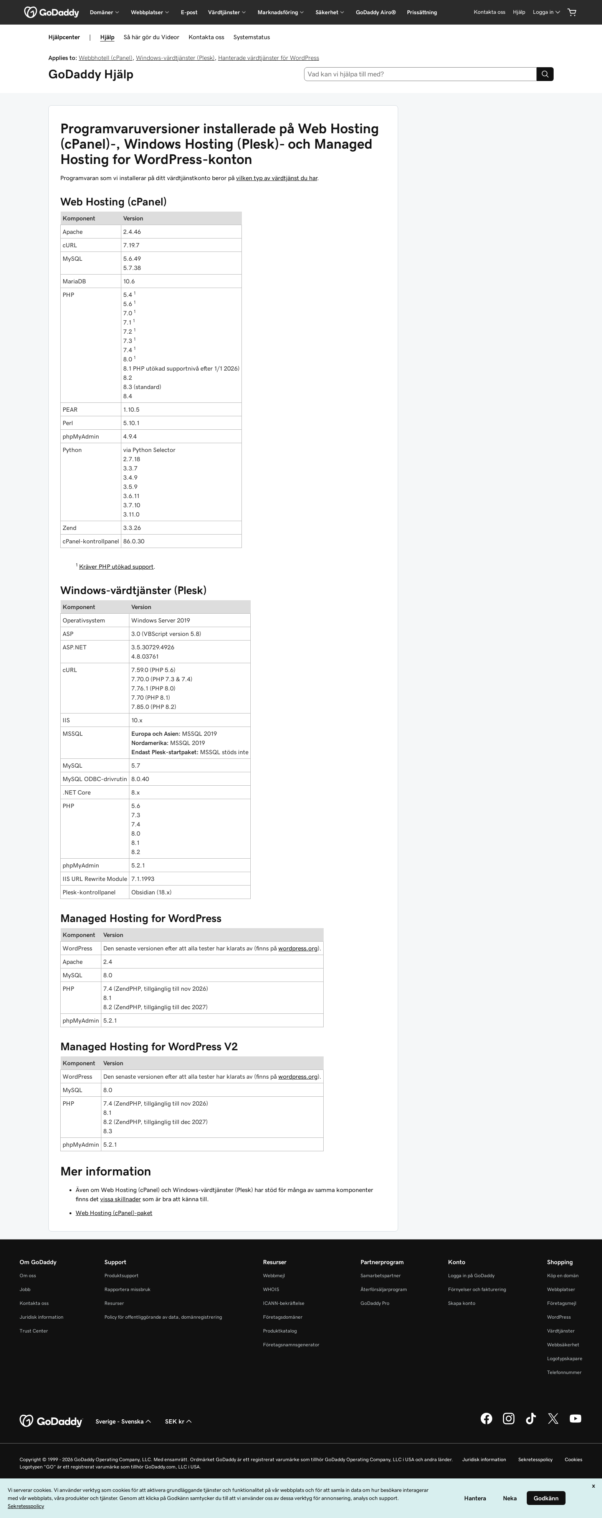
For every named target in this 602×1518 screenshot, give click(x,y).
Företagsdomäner (283, 1316)
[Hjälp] (519, 12)
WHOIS (271, 1289)
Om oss (28, 1275)
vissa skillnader (120, 1199)
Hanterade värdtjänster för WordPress (268, 58)
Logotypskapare (564, 1358)
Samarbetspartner (381, 1275)
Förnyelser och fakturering (477, 1289)
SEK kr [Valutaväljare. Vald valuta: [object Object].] (179, 1421)
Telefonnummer (564, 1372)
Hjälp (107, 37)
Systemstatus (251, 37)
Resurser (114, 1303)
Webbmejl (274, 1275)
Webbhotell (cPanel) (105, 58)
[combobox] (421, 74)
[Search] (545, 74)
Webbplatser (561, 1289)
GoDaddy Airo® (376, 12)
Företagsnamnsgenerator (291, 1344)
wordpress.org (298, 948)
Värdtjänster (561, 1330)
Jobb (25, 1289)
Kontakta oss (206, 37)
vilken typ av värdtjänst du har (276, 178)
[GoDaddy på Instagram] (509, 1423)
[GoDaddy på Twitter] (553, 1423)
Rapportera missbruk (127, 1289)
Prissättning (422, 12)
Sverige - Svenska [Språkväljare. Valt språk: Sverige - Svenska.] (124, 1421)
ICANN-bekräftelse (283, 1303)
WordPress (559, 1316)
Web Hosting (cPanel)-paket (114, 1213)
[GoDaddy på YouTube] (575, 1423)
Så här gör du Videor (151, 37)
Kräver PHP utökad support (116, 566)
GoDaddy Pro (375, 1303)
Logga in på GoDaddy (471, 1275)
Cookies (573, 1459)
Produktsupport (121, 1275)
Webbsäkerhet (563, 1344)
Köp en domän (563, 1275)
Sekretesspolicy (535, 1459)
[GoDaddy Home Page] (51, 1421)
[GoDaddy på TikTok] (531, 1423)
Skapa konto (461, 1303)
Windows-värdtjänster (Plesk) (175, 58)
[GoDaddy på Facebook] (486, 1423)
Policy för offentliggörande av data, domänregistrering (163, 1316)
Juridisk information (41, 1316)
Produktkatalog (280, 1330)
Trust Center (34, 1330)
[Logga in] (547, 12)
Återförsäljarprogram (384, 1289)
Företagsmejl (561, 1303)
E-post (189, 12)
